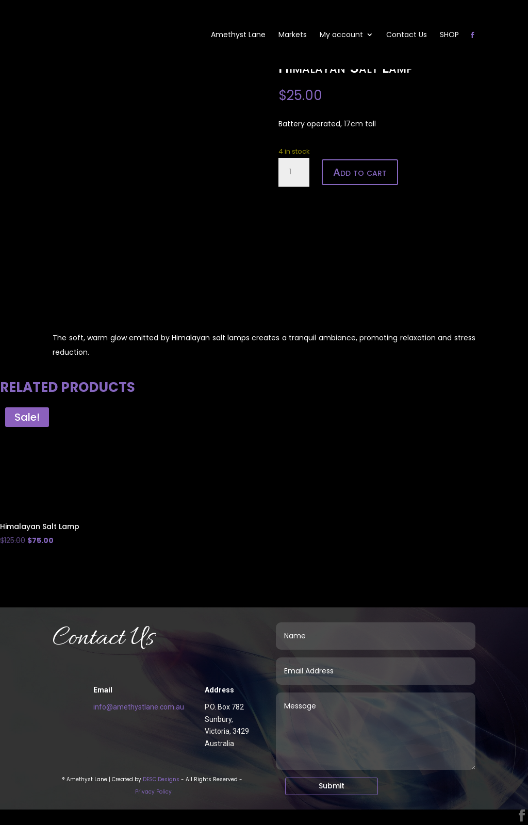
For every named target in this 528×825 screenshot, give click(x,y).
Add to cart (360, 172)
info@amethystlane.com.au (138, 707)
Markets (292, 35)
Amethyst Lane (238, 35)
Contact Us (406, 35)
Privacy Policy (153, 792)
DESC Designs (161, 779)
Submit (331, 786)
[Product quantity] (293, 172)
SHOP (449, 35)
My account (341, 35)
